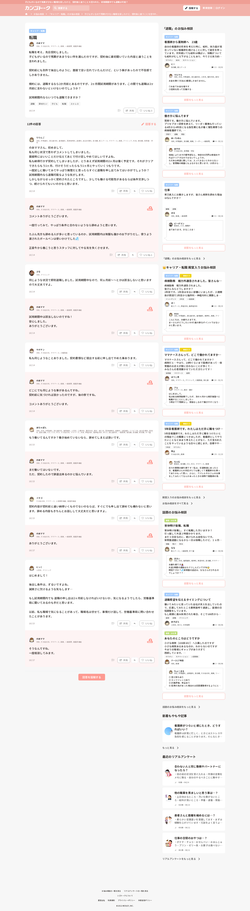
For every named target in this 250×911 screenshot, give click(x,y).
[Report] (119, 110)
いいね (147, 191)
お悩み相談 (39, 14)
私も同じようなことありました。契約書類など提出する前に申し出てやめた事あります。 (83, 358)
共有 (130, 110)
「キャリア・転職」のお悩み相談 (64, 14)
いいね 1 (146, 255)
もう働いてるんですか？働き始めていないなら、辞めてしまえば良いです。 (75, 437)
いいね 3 (146, 110)
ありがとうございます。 (44, 543)
